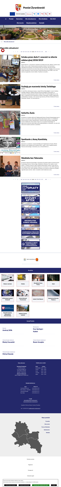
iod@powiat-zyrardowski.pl (34, 406)
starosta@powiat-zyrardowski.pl (30, 398)
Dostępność (30, 468)
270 (37, 49)
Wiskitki (48, 431)
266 (28, 49)
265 (26, 49)
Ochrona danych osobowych (10, 485)
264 (24, 49)
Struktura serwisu (30, 457)
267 (30, 49)
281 (46, 49)
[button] (2, 50)
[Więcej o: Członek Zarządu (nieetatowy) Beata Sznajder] (44, 339)
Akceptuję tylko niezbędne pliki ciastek (41, 485)
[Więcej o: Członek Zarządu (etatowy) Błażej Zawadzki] (13, 339)
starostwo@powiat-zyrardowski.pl (30, 399)
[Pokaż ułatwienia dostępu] (46, 12)
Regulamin (30, 462)
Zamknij (54, 485)
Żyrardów (47, 419)
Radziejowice (46, 428)
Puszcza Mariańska (45, 425)
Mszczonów (47, 422)
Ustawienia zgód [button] (30, 473)
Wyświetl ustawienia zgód (24, 485)
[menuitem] (6, 17)
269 (35, 49)
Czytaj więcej (56, 77)
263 (21, 49)
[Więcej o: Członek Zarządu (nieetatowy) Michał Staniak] (13, 351)
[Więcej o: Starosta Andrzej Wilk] (13, 327)
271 (40, 49)
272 (42, 49)
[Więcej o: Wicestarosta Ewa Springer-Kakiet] (44, 327)
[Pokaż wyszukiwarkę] (50, 12)
